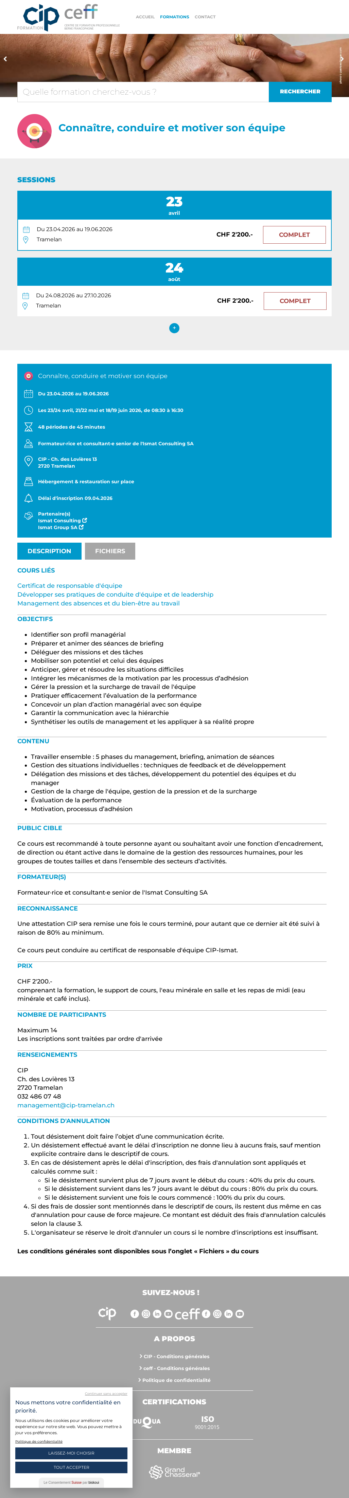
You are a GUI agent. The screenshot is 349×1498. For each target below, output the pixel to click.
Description (49, 551)
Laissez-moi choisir (71, 1453)
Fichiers (110, 551)
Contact (205, 16)
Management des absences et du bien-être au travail (98, 603)
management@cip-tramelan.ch (66, 1105)
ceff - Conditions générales (176, 1368)
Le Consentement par (71, 1482)
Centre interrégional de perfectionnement (38, 18)
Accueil (145, 16)
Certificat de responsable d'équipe (69, 585)
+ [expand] (174, 328)
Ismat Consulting (62, 521)
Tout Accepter (71, 1467)
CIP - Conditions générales (176, 1356)
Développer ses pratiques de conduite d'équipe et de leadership (115, 594)
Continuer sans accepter (106, 1393)
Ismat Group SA (61, 527)
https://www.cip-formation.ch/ (92, 17)
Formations (174, 16)
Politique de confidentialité (176, 1380)
